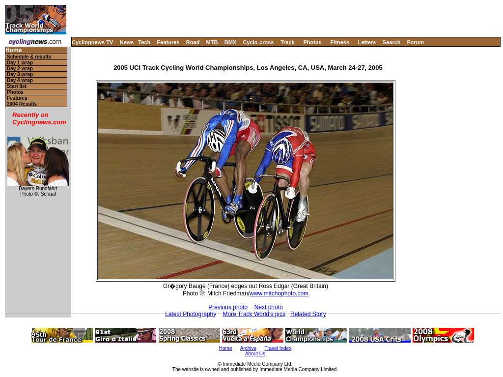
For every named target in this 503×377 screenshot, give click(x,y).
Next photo (268, 307)
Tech (144, 42)
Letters (367, 42)
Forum (415, 42)
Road (193, 42)
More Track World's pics (254, 314)
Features (168, 42)
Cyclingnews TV (92, 42)
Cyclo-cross (258, 42)
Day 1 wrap (20, 62)
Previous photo (228, 307)
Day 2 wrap (20, 68)
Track (287, 42)
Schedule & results (29, 56)
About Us (255, 353)
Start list (17, 86)
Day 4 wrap (20, 80)
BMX (230, 42)
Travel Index (278, 348)
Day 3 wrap (20, 74)
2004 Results (22, 104)
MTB (212, 42)
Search (392, 42)
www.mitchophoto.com (279, 293)
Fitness (339, 42)
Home (13, 50)
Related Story (308, 314)
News (127, 42)
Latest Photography (190, 314)
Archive (248, 348)
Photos (312, 42)
